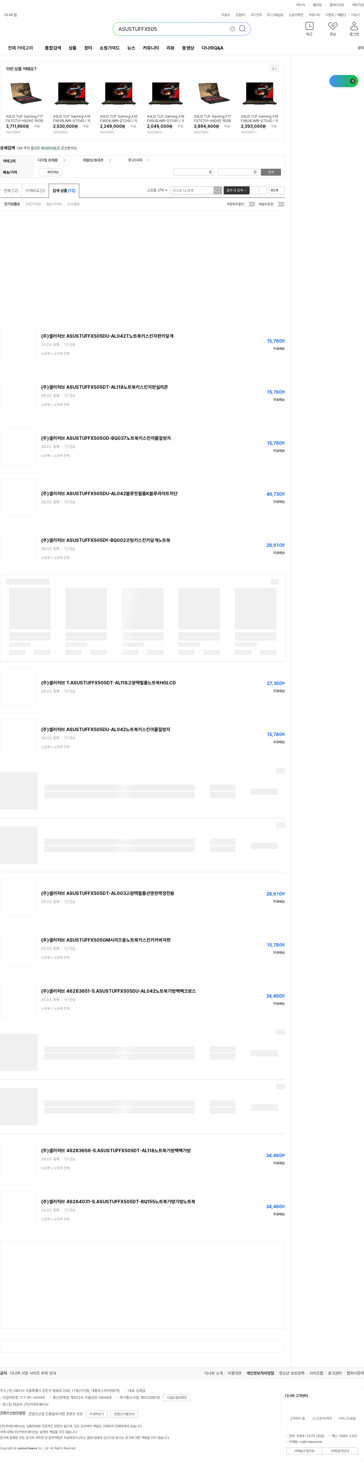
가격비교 (35, 190)
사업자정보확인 (177, 1398)
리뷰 (171, 48)
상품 (73, 48)
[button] (309, 30)
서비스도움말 (347, 1418)
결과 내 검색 (235, 190)
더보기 (357, 15)
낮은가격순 (33, 204)
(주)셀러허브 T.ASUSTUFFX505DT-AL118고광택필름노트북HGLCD (108, 683)
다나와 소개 (213, 1373)
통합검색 (53, 48)
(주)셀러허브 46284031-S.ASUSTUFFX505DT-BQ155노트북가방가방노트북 (118, 1201)
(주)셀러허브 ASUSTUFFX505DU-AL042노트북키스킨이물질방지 (105, 729)
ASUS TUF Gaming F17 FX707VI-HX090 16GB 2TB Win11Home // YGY (212, 119)
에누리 (300, 5)
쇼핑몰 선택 (157, 190)
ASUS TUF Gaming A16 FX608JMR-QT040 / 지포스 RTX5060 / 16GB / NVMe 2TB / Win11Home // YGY (259, 119)
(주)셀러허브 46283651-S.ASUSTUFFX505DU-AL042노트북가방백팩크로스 (118, 991)
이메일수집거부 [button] (304, 1451)
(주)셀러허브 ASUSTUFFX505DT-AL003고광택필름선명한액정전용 (107, 893)
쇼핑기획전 (296, 15)
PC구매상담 (275, 15)
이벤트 (330, 15)
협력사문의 (355, 1373)
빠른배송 (53, 172)
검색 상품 (64, 190)
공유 (357, 47)
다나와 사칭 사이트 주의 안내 (33, 1373)
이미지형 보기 (263, 190)
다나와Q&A (212, 48)
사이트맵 (316, 1373)
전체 (11, 190)
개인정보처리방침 (260, 1373)
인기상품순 (12, 204)
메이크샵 (358, 5)
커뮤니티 (314, 15)
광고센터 (335, 1373)
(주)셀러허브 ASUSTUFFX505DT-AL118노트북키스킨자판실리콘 (104, 387)
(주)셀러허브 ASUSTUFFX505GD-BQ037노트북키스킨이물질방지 (106, 438)
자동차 (225, 15)
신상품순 (73, 204)
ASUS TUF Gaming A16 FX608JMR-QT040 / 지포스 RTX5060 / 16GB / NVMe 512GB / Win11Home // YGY (165, 119)
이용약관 (235, 1373)
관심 (72, 345)
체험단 (341, 15)
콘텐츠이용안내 (124, 1414)
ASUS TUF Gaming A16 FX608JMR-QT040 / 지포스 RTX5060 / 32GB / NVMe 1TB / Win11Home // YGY (71, 119)
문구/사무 (135, 160)
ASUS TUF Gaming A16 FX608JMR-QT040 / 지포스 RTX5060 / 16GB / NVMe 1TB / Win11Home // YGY (118, 119)
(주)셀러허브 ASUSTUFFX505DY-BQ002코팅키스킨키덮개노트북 (105, 540)
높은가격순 (54, 204)
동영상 (188, 48)
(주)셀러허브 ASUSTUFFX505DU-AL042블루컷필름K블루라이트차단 (109, 493)
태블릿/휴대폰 (93, 160)
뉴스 (131, 48)
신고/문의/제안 (322, 1418)
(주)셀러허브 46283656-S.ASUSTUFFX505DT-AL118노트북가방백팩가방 (116, 1150)
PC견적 (256, 15)
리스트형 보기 (255, 190)
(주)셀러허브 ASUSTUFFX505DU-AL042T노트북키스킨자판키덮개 (107, 336)
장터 (88, 48)
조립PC (240, 15)
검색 (271, 172)
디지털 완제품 (48, 160)
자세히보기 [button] (96, 1414)
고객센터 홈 (297, 1418)
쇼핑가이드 (110, 48)
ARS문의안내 (340, 1451)
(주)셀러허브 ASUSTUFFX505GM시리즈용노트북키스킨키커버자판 (106, 940)
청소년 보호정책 (291, 1373)
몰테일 (317, 5)
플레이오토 (337, 5)
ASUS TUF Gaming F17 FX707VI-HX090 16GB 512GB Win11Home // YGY (24, 119)
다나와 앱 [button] (10, 15)
